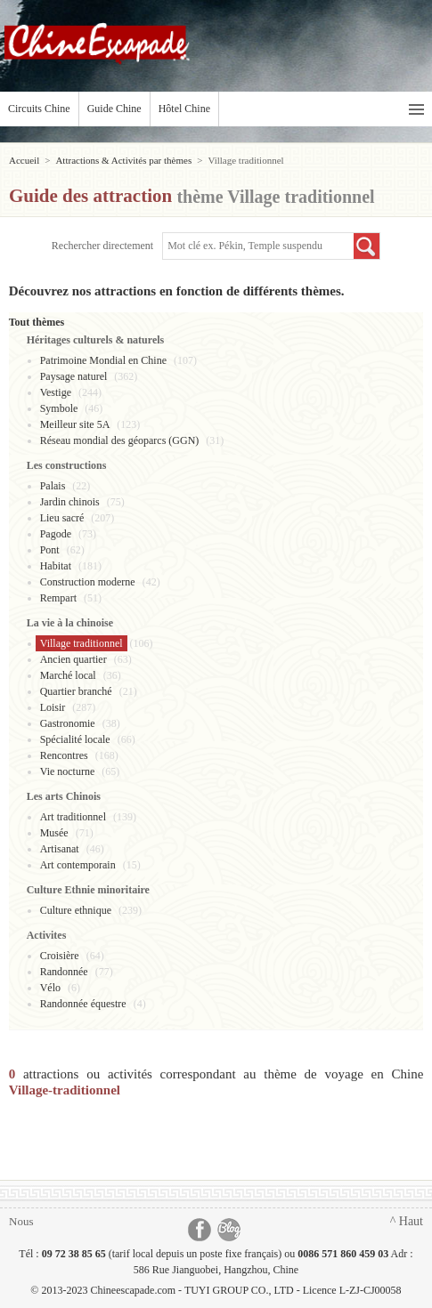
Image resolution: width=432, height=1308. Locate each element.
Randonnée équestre (83, 1003)
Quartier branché (76, 691)
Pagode (55, 534)
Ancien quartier (73, 659)
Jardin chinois (70, 502)
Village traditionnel (81, 643)
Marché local (68, 675)
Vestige (55, 392)
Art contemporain (78, 865)
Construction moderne (87, 582)
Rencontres (64, 755)
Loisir (53, 707)
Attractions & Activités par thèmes (123, 160)
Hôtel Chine (184, 108)
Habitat (55, 566)
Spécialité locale (75, 739)
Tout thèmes (37, 322)
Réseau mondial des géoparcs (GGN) (120, 440)
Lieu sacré (62, 518)
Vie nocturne (67, 771)
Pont (50, 550)
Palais (53, 486)
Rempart (58, 598)
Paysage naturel (74, 376)
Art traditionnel (73, 817)
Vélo (50, 987)
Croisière (59, 955)
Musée (54, 833)
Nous (21, 1221)
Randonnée (64, 971)
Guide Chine (114, 108)
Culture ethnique (75, 910)
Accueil (24, 160)
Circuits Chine (39, 108)
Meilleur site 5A (75, 424)
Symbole (59, 408)
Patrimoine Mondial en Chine (103, 360)
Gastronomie (67, 723)
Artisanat (59, 849)
